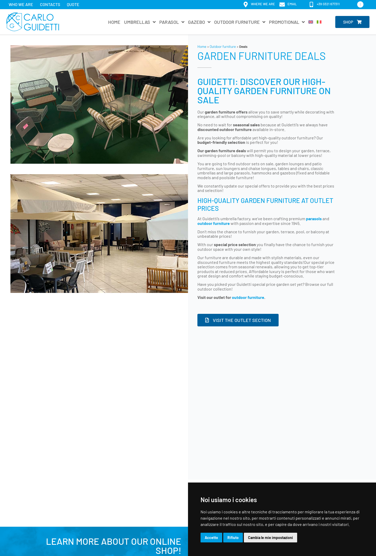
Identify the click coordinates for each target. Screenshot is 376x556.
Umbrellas (140, 22)
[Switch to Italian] (319, 22)
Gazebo (199, 22)
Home (114, 22)
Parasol (171, 22)
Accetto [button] (211, 537)
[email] (282, 4)
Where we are (263, 4)
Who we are (21, 4)
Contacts (50, 4)
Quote (73, 4)
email (292, 4)
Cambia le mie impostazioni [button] (270, 537)
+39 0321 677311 (328, 4)
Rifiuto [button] (233, 537)
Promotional (287, 22)
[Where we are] (245, 4)
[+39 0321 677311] (311, 4)
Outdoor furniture (239, 22)
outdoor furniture (248, 297)
